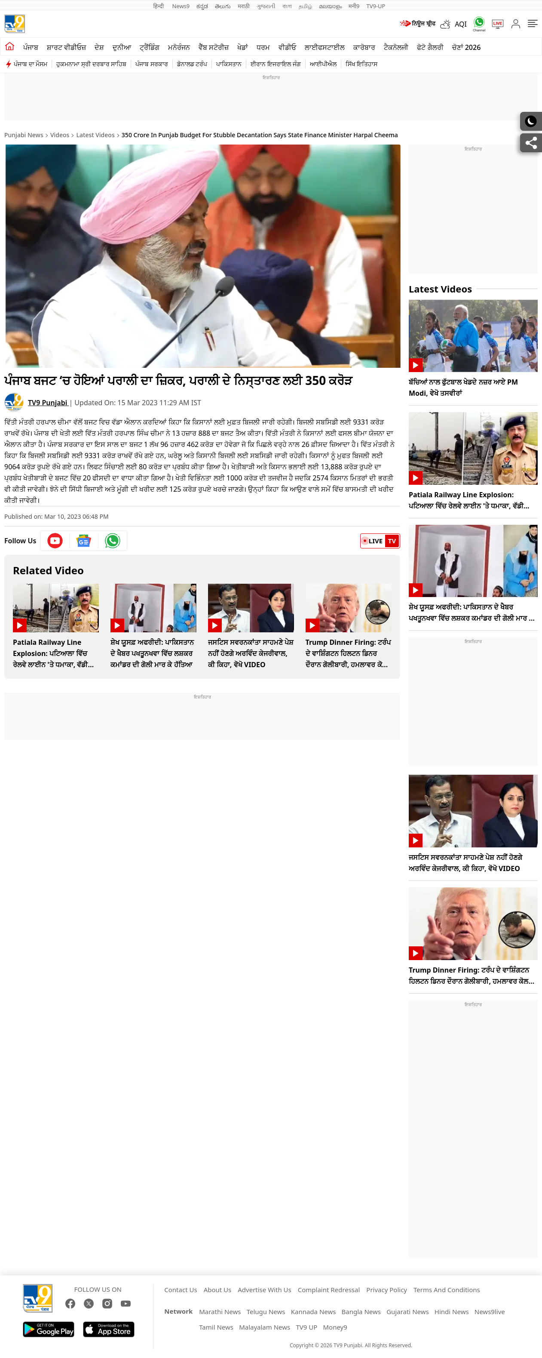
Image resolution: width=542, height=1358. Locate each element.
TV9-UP (375, 6)
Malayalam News (264, 1327)
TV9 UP (306, 1327)
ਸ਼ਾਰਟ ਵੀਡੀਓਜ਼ (66, 47)
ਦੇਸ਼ (99, 47)
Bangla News (361, 1311)
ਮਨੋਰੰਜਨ (179, 47)
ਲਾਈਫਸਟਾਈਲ (325, 47)
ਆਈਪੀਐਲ (323, 64)
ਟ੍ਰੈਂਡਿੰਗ (149, 47)
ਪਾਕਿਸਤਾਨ (229, 64)
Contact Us (180, 1289)
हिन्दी (159, 6)
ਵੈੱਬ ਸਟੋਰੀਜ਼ (214, 47)
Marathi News (220, 1311)
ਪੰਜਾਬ (30, 47)
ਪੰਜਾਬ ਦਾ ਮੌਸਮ (30, 64)
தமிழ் (305, 6)
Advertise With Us (264, 1289)
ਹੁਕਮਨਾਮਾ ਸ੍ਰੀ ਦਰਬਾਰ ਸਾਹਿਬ (91, 64)
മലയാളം (330, 6)
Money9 (335, 1327)
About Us (218, 1289)
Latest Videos (96, 135)
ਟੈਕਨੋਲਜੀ (396, 47)
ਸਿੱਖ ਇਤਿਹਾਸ (362, 64)
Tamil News (216, 1327)
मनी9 (354, 6)
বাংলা (287, 6)
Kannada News (313, 1311)
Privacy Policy (386, 1289)
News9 (181, 6)
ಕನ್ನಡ (202, 6)
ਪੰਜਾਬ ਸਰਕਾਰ (151, 64)
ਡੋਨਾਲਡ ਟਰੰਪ (192, 64)
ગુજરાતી (266, 6)
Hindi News (452, 1311)
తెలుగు (223, 6)
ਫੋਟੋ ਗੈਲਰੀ (430, 47)
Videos (59, 135)
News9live (490, 1311)
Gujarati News (407, 1311)
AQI (461, 24)
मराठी (243, 6)
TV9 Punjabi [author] (48, 402)
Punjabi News (23, 135)
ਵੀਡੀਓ (287, 47)
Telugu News (266, 1311)
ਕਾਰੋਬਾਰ (364, 47)
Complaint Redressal (329, 1289)
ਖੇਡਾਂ (242, 47)
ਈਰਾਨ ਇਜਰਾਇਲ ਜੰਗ (275, 64)
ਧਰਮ (263, 47)
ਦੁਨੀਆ (122, 47)
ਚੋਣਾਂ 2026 (466, 47)
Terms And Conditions (446, 1289)
